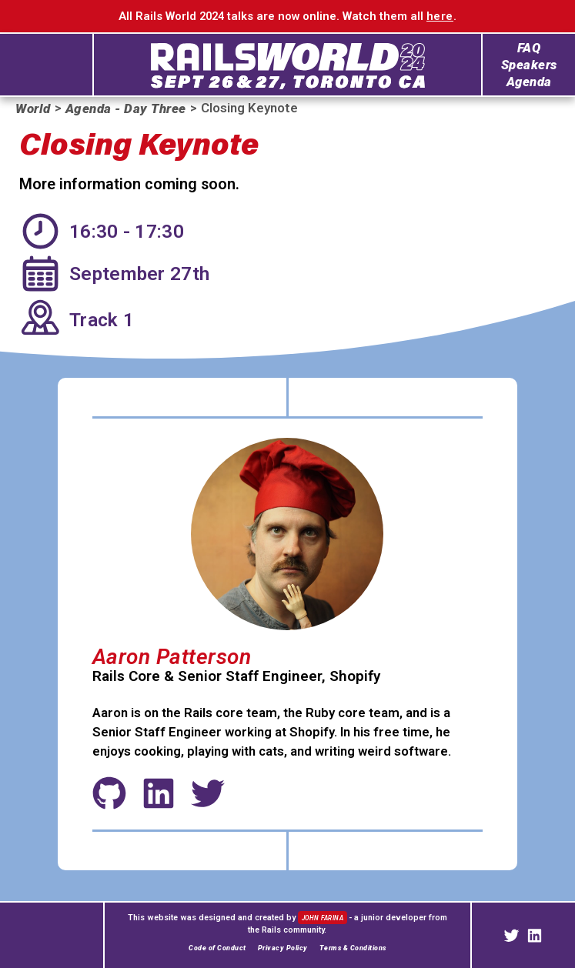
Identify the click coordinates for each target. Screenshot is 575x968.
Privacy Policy (283, 948)
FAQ (529, 48)
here (439, 16)
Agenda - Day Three (125, 108)
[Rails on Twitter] (511, 935)
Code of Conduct (217, 948)
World (33, 108)
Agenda (529, 81)
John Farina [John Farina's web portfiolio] (324, 918)
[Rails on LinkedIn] (534, 935)
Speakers (529, 65)
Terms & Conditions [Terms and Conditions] (352, 948)
